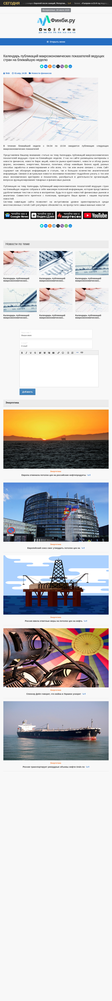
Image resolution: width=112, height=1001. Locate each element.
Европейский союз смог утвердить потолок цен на (53, 548)
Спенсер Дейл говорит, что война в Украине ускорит (53, 694)
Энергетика (55, 471)
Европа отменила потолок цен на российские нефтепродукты (53, 475)
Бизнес (34, 3)
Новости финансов (41, 73)
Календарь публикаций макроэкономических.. (16, 279)
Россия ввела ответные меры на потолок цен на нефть (54, 621)
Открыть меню (56, 41)
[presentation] (22, 352)
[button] (22, 353)
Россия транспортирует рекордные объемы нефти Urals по (54, 767)
